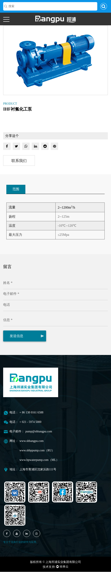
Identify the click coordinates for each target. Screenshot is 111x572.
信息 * (7, 320)
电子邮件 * (11, 294)
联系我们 (19, 161)
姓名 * (7, 283)
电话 (6, 305)
